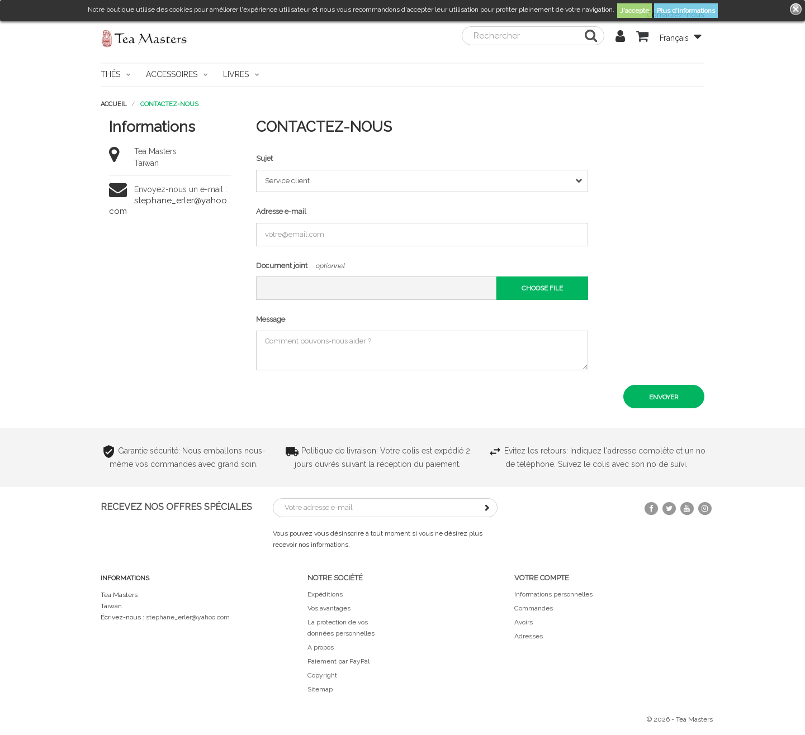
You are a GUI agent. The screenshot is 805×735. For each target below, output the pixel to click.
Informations (125, 578)
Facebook (651, 508)
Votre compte (541, 578)
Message (270, 319)
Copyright (322, 675)
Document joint (281, 265)
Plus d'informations (686, 11)
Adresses (528, 636)
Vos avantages (329, 608)
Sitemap (320, 689)
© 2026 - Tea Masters (680, 719)
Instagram (705, 508)
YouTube (687, 508)
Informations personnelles (553, 594)
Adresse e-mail (281, 211)
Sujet (264, 158)
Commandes (533, 608)
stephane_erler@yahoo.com (188, 617)
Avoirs (523, 622)
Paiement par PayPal (338, 661)
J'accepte (634, 11)
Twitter (669, 508)
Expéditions (325, 594)
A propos (320, 647)
